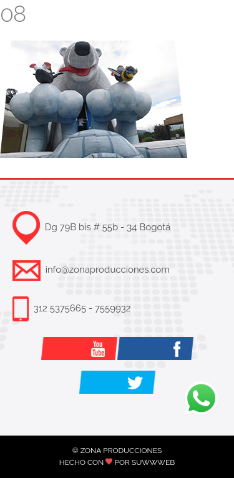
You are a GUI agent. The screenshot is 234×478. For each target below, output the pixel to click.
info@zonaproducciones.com (108, 269)
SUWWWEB (153, 462)
